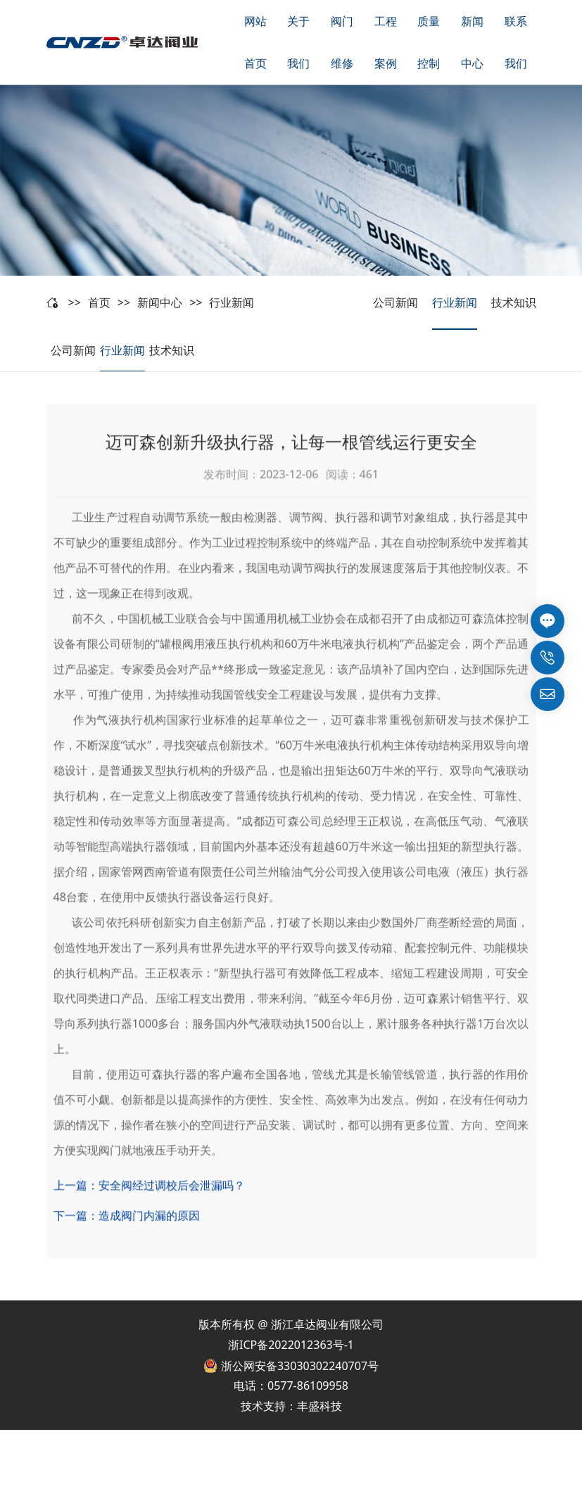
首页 (99, 302)
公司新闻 (395, 302)
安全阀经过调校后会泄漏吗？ (172, 1214)
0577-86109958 (307, 1385)
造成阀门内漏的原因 (149, 1245)
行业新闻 (231, 302)
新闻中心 (159, 302)
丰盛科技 (319, 1406)
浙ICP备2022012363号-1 (291, 1344)
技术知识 (513, 302)
